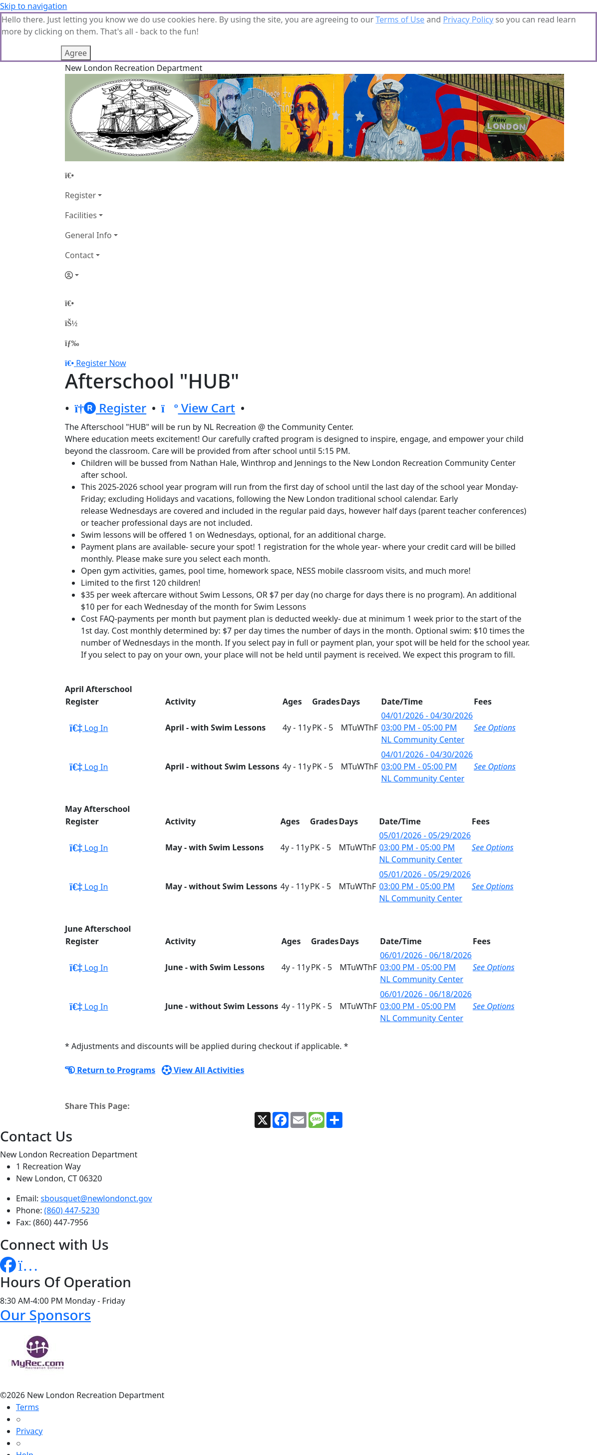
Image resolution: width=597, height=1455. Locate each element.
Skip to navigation (33, 5)
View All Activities (203, 1020)
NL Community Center (422, 689)
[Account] (91, 225)
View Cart (198, 358)
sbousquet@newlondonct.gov (96, 1148)
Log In (88, 678)
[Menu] (72, 293)
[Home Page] (91, 125)
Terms (27, 1357)
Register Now (101, 313)
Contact (79, 205)
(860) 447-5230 (71, 1160)
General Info (88, 185)
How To (29, 1429)
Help (24, 1405)
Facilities (81, 165)
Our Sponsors (45, 1264)
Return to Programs (110, 1020)
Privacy (29, 1381)
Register (80, 145)
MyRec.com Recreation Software (106, 1449)
